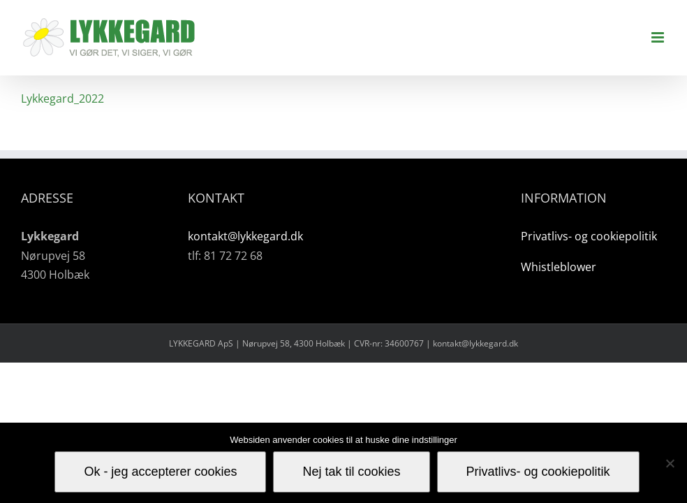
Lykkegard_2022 (62, 98)
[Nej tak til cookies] (670, 463)
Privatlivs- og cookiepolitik (589, 236)
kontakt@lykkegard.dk (245, 236)
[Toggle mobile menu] (658, 37)
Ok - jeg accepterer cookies (160, 472)
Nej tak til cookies (351, 472)
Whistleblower (558, 267)
